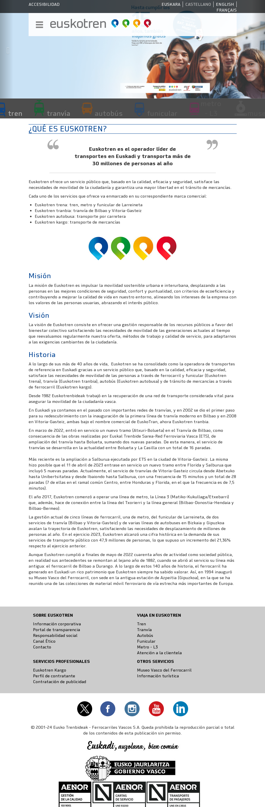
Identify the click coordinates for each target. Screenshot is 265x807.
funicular (162, 113)
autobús (109, 113)
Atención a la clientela (159, 652)
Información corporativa (57, 623)
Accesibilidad (44, 4)
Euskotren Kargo (49, 670)
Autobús (145, 635)
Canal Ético (44, 641)
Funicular (146, 641)
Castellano (198, 4)
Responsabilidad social (55, 635)
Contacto (42, 647)
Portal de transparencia (56, 629)
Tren (141, 623)
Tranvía (144, 629)
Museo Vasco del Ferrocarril (164, 670)
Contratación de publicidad (59, 681)
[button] (6, 49)
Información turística (158, 675)
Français (226, 10)
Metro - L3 (147, 647)
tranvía (58, 113)
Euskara (171, 4)
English (225, 4)
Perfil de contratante (54, 675)
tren (15, 113)
